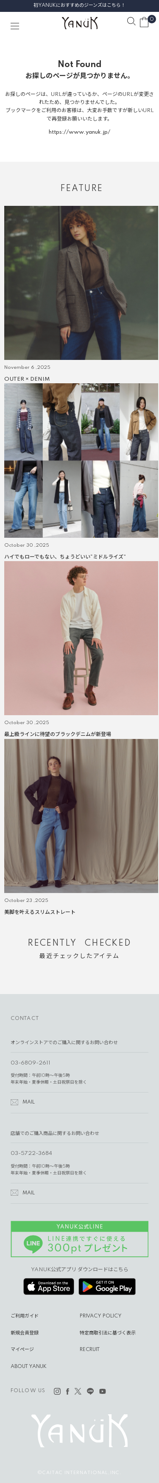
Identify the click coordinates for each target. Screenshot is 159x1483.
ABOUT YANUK (29, 1366)
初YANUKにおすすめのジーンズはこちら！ (79, 5)
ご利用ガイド (25, 1316)
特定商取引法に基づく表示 (108, 1333)
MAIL (28, 1102)
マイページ (22, 1349)
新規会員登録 (25, 1333)
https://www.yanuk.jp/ (79, 132)
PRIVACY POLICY (101, 1316)
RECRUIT (90, 1349)
